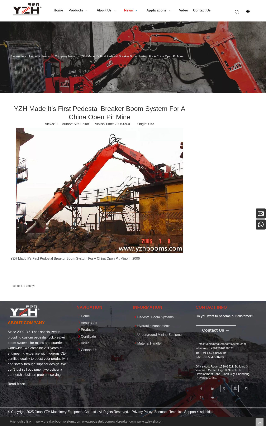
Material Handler (149, 343)
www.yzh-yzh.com (150, 421)
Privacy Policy (142, 412)
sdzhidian (207, 412)
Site (151, 124)
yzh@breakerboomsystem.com (225, 344)
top (259, 422)
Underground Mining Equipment (160, 334)
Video (85, 343)
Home (85, 316)
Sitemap (160, 412)
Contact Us (89, 350)
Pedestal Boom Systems (155, 317)
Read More (16, 384)
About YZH (89, 323)
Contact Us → (215, 330)
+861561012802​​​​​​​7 (222, 348)
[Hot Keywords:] (237, 12)
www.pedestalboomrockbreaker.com (109, 421)
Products (87, 329)
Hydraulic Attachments (153, 326)
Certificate (88, 336)
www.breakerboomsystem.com (58, 421)
